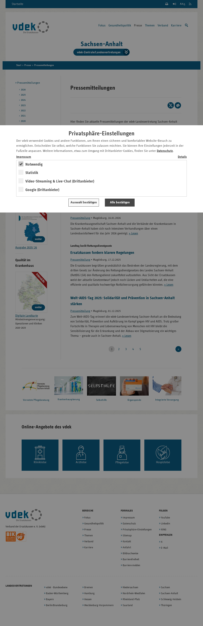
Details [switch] (182, 157)
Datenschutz (165, 151)
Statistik (31, 173)
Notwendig (34, 164)
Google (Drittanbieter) (42, 190)
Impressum (23, 157)
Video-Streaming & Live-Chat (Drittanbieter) (59, 181)
